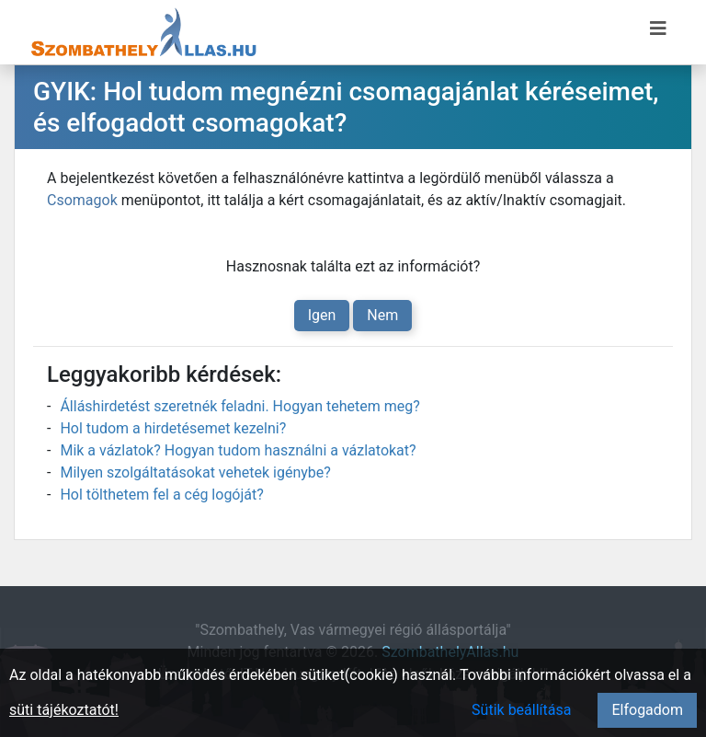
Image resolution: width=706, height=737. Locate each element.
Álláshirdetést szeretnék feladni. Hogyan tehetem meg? (239, 406)
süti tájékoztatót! (64, 710)
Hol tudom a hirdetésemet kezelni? (173, 428)
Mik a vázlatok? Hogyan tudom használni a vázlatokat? (238, 450)
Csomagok (82, 200)
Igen (322, 315)
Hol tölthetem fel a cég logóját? (161, 494)
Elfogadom (647, 710)
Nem (382, 315)
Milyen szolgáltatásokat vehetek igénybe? (195, 472)
